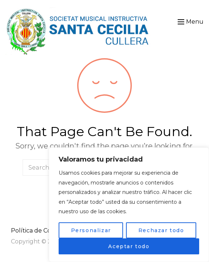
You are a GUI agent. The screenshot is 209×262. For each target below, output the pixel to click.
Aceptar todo (128, 246)
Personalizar (91, 230)
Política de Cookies (38, 230)
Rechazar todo (161, 230)
